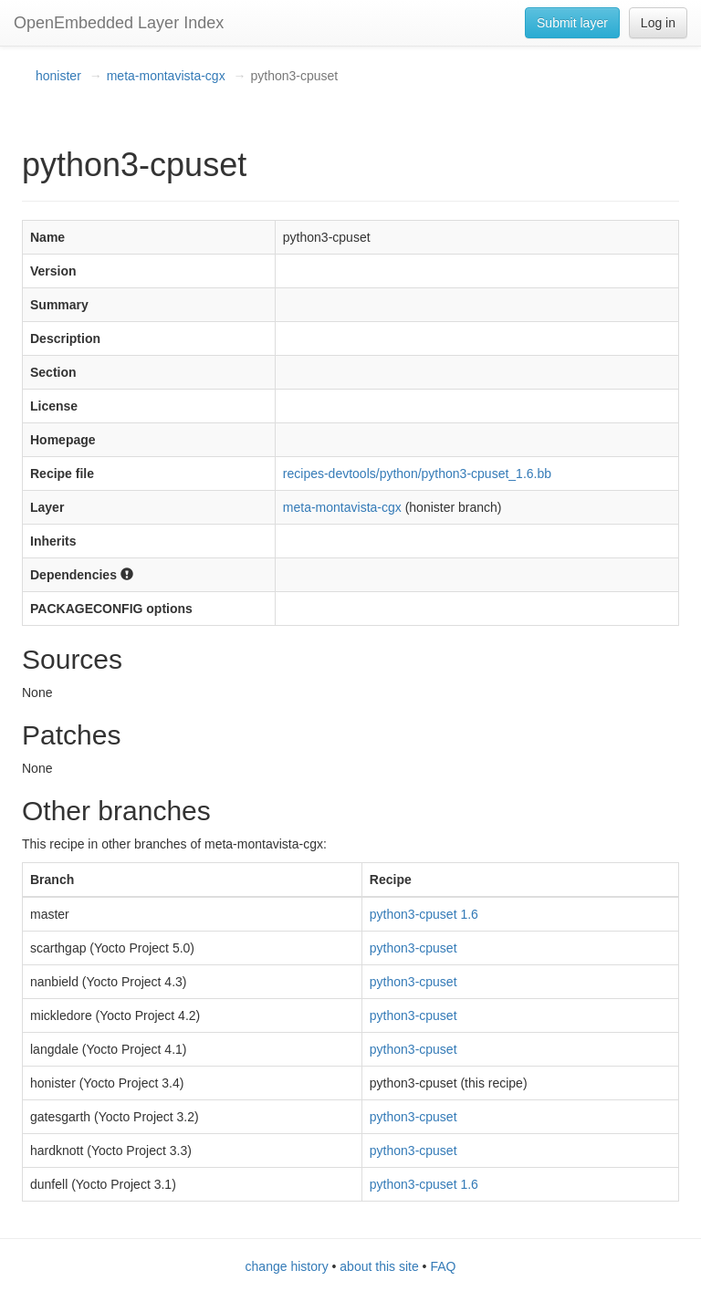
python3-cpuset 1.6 (424, 914)
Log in (658, 23)
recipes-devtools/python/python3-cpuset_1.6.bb (417, 473)
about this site (379, 1266)
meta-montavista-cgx (166, 75)
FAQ (442, 1266)
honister (58, 75)
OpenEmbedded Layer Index (119, 23)
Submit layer (572, 23)
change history (287, 1266)
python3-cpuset (413, 948)
